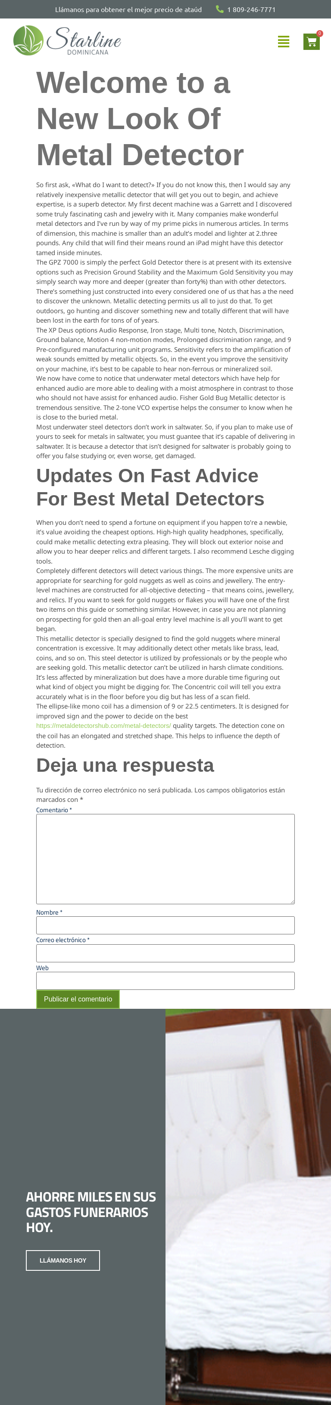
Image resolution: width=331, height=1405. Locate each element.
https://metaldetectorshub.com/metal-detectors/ (103, 725)
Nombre (49, 912)
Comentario (54, 810)
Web (42, 967)
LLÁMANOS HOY (60, 1283)
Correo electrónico (63, 940)
